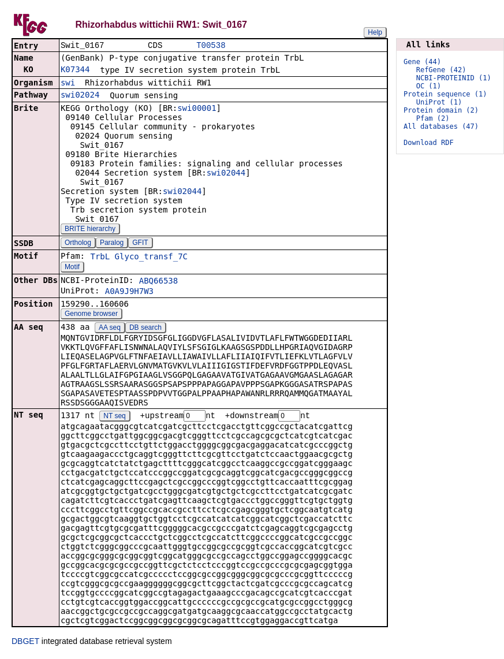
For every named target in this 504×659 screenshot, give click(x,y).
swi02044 (226, 173)
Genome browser (91, 315)
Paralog (112, 244)
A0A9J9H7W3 (129, 292)
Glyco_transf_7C (151, 257)
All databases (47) (441, 126)
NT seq (114, 418)
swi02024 (80, 95)
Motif (72, 268)
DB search (145, 329)
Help (375, 32)
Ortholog (78, 244)
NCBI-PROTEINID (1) (453, 78)
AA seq (110, 329)
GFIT (140, 244)
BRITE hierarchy (90, 230)
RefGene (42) (441, 70)
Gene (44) (422, 62)
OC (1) (428, 86)
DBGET (25, 642)
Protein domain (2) (441, 110)
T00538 (210, 45)
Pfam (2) (433, 118)
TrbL (100, 257)
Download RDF (429, 143)
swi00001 (196, 109)
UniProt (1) (439, 102)
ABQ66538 (158, 281)
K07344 (75, 70)
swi (68, 83)
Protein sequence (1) (445, 94)
